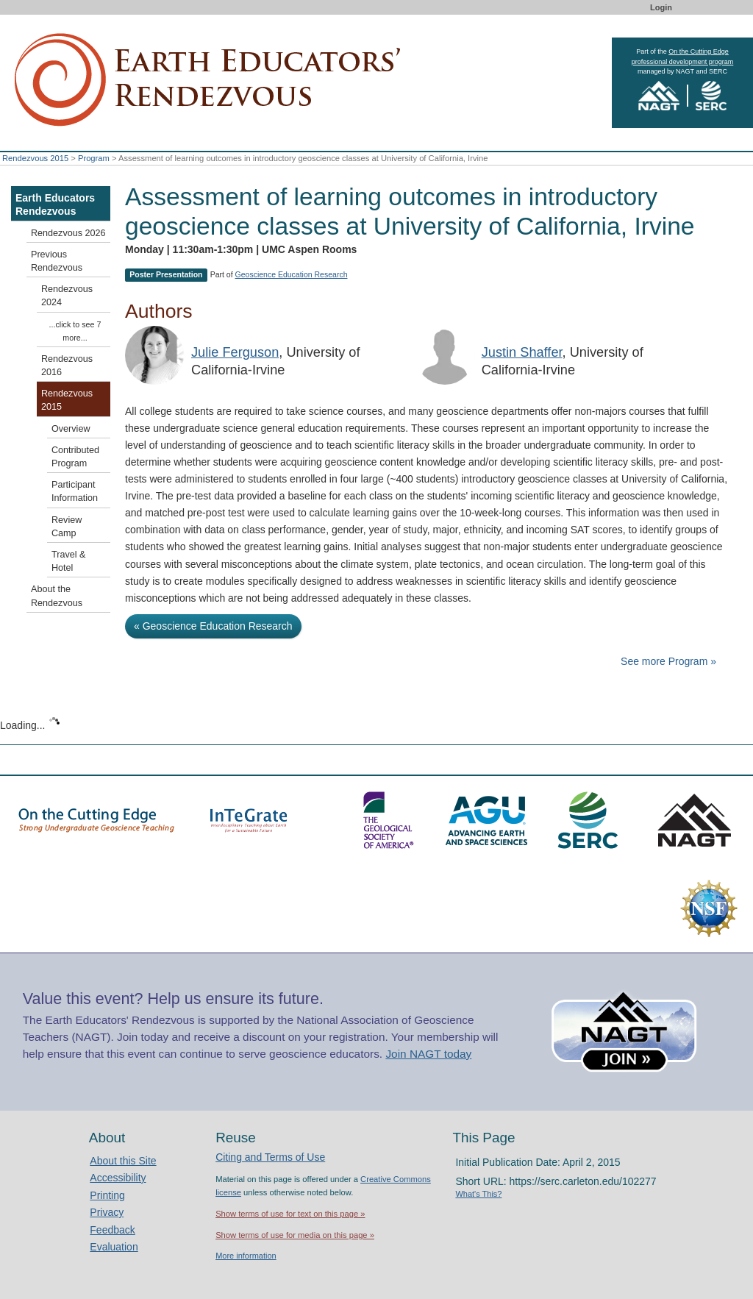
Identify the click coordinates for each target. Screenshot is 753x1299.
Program (94, 158)
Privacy (107, 1212)
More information (245, 1255)
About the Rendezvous (56, 596)
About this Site (123, 1161)
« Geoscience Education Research (213, 626)
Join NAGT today (428, 1053)
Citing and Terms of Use (270, 1157)
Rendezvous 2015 (35, 158)
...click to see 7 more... (75, 331)
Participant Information (74, 491)
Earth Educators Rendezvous (55, 204)
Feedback (112, 1230)
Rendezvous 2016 (67, 365)
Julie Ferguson (235, 352)
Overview (70, 429)
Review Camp (66, 526)
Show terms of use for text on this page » (290, 1213)
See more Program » (668, 661)
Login (661, 7)
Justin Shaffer (522, 352)
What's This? (478, 1193)
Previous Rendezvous (56, 261)
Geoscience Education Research (291, 274)
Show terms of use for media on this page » (294, 1235)
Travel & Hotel (68, 561)
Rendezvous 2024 (67, 295)
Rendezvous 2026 (68, 233)
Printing (107, 1195)
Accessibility (118, 1178)
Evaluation (114, 1247)
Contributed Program (75, 457)
